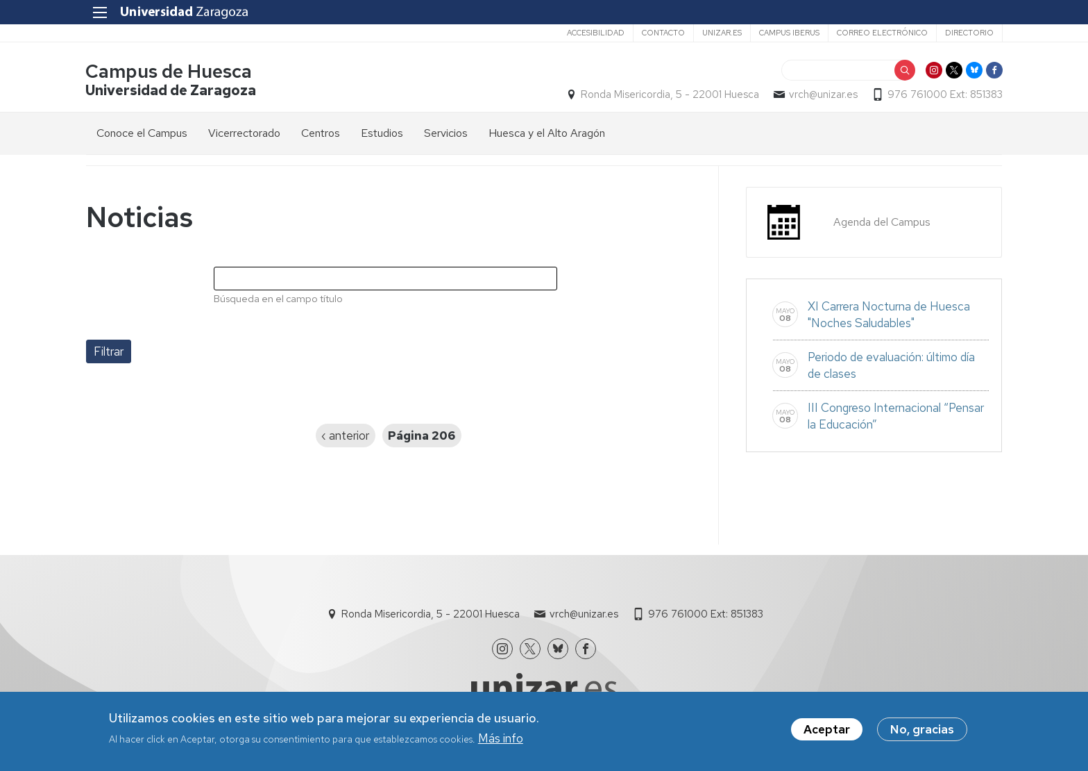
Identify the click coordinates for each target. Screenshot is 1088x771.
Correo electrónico (881, 33)
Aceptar (827, 730)
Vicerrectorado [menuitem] (244, 133)
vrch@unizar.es (822, 94)
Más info (500, 739)
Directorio (968, 33)
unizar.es (721, 33)
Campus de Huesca (169, 72)
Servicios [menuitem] (446, 133)
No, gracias (922, 730)
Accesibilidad (595, 33)
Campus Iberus (788, 33)
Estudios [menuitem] (382, 133)
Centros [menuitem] (320, 133)
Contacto (662, 33)
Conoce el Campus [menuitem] (141, 133)
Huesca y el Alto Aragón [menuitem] (546, 133)
